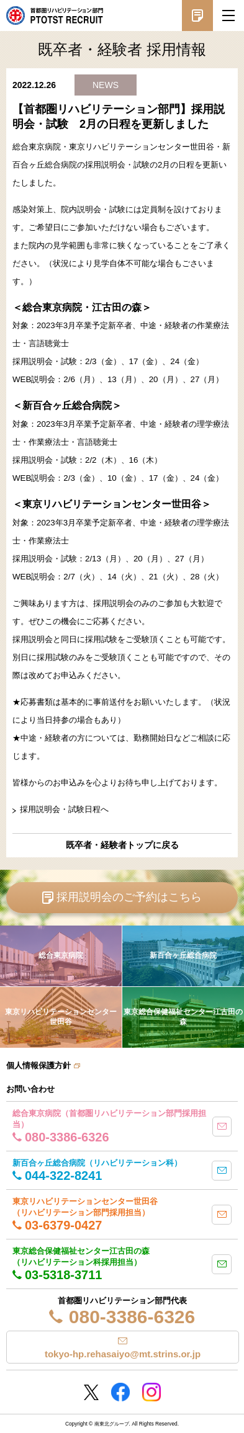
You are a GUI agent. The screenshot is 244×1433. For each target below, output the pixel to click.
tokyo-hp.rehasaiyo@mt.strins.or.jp (123, 1354)
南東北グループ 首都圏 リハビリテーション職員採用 (54, 15)
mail (222, 1126)
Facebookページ (120, 1392)
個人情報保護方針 (38, 1065)
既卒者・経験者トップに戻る (122, 845)
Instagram (151, 1392)
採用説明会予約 (197, 15)
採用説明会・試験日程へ (64, 809)
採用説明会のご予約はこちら (129, 897)
